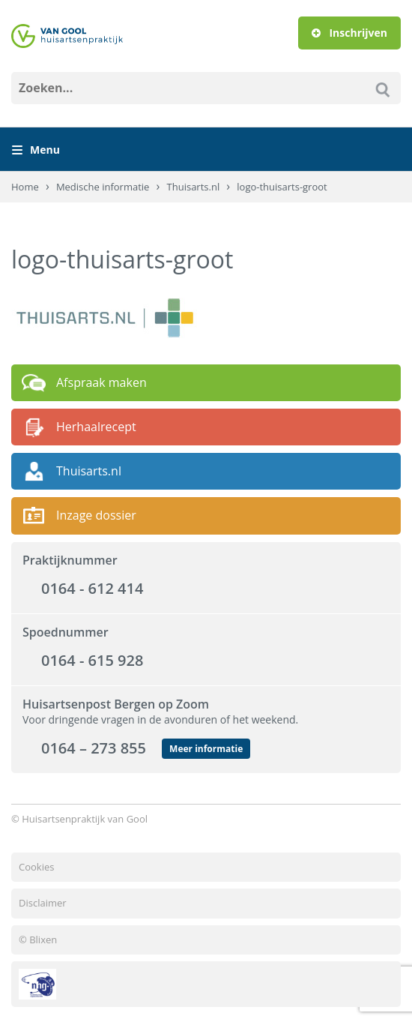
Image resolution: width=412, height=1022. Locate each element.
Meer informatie (206, 748)
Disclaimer (43, 903)
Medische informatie (103, 186)
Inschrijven (349, 32)
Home (25, 186)
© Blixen (38, 939)
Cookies (36, 867)
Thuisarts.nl (193, 186)
